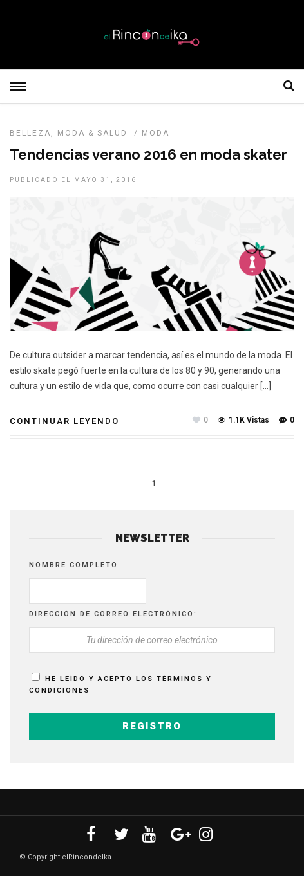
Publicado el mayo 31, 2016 (73, 179)
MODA (155, 133)
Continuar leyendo (64, 421)
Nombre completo (73, 565)
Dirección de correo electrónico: (113, 614)
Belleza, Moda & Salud (69, 133)
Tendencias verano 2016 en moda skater (148, 154)
